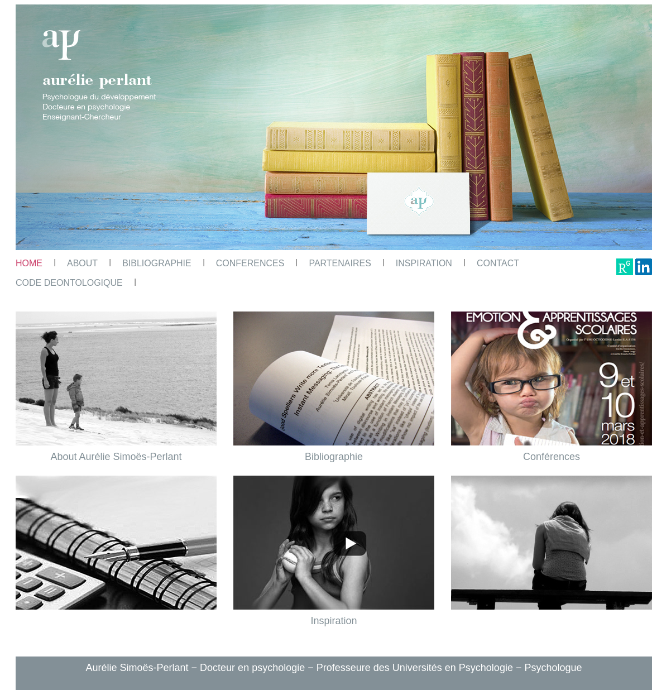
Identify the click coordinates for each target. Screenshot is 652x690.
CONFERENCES (250, 263)
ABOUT (82, 263)
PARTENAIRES (340, 263)
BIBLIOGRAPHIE (156, 263)
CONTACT (498, 263)
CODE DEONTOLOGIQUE (69, 283)
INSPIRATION (424, 263)
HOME (29, 263)
